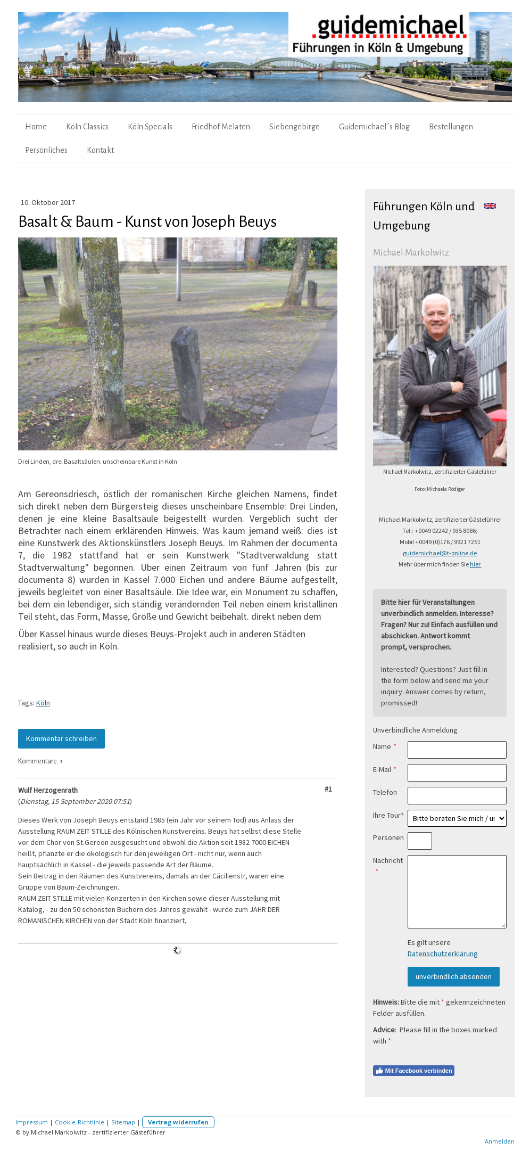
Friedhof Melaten (221, 126)
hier (476, 564)
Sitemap (123, 1122)
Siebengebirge (294, 126)
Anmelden (500, 1141)
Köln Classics (87, 126)
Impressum (31, 1122)
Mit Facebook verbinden (413, 1070)
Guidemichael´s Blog (374, 126)
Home (36, 126)
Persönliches (46, 150)
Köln (43, 703)
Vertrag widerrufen (178, 1122)
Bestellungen (451, 126)
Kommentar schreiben (61, 738)
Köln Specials (150, 126)
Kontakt (100, 150)
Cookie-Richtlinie (79, 1122)
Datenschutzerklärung (443, 953)
